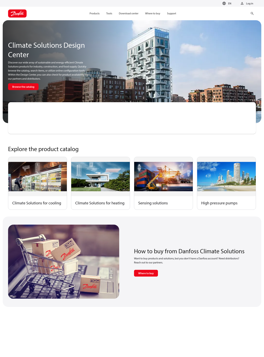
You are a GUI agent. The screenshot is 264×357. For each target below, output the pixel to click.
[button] (226, 3)
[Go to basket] (215, 3)
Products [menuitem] (95, 13)
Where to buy (146, 273)
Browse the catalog (23, 86)
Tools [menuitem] (109, 13)
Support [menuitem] (171, 13)
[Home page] (17, 13)
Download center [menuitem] (128, 13)
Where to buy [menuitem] (152, 13)
